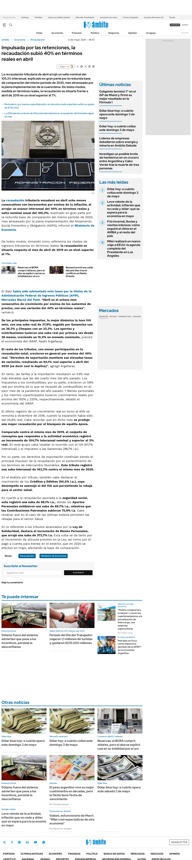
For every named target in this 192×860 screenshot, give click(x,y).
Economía (57, 33)
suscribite (175, 25)
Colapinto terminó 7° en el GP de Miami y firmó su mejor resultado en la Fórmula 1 (117, 96)
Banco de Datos (114, 853)
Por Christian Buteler (59, 804)
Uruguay (151, 33)
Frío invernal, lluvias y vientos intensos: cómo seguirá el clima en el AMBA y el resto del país (123, 229)
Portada (9, 853)
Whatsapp (43, 842)
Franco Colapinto (130, 17)
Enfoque (25, 17)
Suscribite (78, 573)
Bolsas (113, 316)
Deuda (172, 17)
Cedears (136, 316)
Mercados (138, 853)
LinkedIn (27, 842)
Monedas (103, 316)
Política (95, 33)
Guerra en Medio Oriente (59, 17)
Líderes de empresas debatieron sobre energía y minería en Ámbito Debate (118, 141)
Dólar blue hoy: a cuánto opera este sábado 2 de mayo (119, 789)
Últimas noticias (32, 853)
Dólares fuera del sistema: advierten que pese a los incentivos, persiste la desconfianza (20, 641)
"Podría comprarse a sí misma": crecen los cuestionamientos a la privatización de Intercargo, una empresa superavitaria (130, 619)
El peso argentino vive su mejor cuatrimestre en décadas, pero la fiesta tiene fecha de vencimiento (72, 793)
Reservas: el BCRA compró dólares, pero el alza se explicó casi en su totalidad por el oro (31, 272)
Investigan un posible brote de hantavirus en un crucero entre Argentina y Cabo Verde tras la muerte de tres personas (119, 161)
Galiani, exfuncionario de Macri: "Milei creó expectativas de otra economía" (72, 819)
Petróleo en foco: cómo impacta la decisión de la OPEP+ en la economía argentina (130, 647)
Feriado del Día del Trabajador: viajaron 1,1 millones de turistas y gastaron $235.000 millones (71, 639)
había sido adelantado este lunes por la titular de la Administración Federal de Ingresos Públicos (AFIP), (47, 295)
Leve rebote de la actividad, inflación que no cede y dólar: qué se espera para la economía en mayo (123, 209)
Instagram (19, 842)
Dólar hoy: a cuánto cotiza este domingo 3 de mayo (117, 128)
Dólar (39, 33)
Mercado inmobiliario (85, 17)
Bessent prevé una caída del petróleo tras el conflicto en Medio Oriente (79, 272)
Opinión (132, 33)
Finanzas (77, 33)
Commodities (124, 316)
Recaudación (37, 40)
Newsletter (185, 33)
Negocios (113, 33)
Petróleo (38, 17)
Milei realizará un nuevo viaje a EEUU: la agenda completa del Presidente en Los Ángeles (123, 248)
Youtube (35, 842)
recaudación (15, 200)
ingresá (185, 25)
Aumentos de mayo (108, 17)
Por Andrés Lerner (125, 633)
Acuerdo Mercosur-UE (153, 17)
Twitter (4, 842)
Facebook (12, 842)
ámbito (5, 40)
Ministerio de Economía (53, 555)
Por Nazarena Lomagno (60, 828)
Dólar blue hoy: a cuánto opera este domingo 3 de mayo (117, 114)
